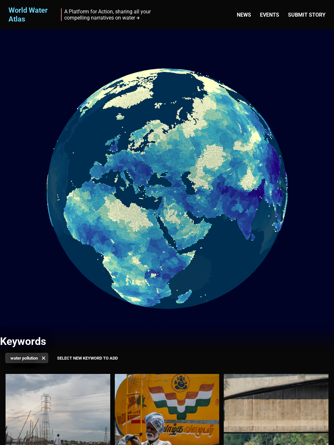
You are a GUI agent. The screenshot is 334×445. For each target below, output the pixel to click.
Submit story (307, 15)
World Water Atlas (28, 14)
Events (269, 15)
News (244, 15)
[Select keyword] (89, 358)
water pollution (24, 358)
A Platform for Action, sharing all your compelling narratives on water (107, 14)
